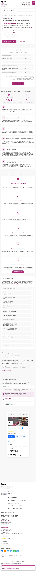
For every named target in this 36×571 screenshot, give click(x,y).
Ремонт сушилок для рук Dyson (15, 508)
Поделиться (2, 551)
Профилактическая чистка (6, 55)
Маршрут (11, 436)
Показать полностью (6, 370)
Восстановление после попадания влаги (9, 72)
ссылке (6, 494)
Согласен (32, 567)
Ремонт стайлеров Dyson (13, 503)
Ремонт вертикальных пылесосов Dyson (17, 500)
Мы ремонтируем (9, 10)
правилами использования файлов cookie (10, 568)
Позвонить (26, 10)
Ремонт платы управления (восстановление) (9, 65)
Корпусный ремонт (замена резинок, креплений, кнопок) (10, 69)
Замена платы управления (6, 61)
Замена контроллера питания (7, 58)
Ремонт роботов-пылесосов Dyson (15, 505)
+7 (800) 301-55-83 (26, 2)
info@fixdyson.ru (4, 527)
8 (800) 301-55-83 (5, 523)
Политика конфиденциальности (18, 561)
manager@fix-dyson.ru (6, 530)
